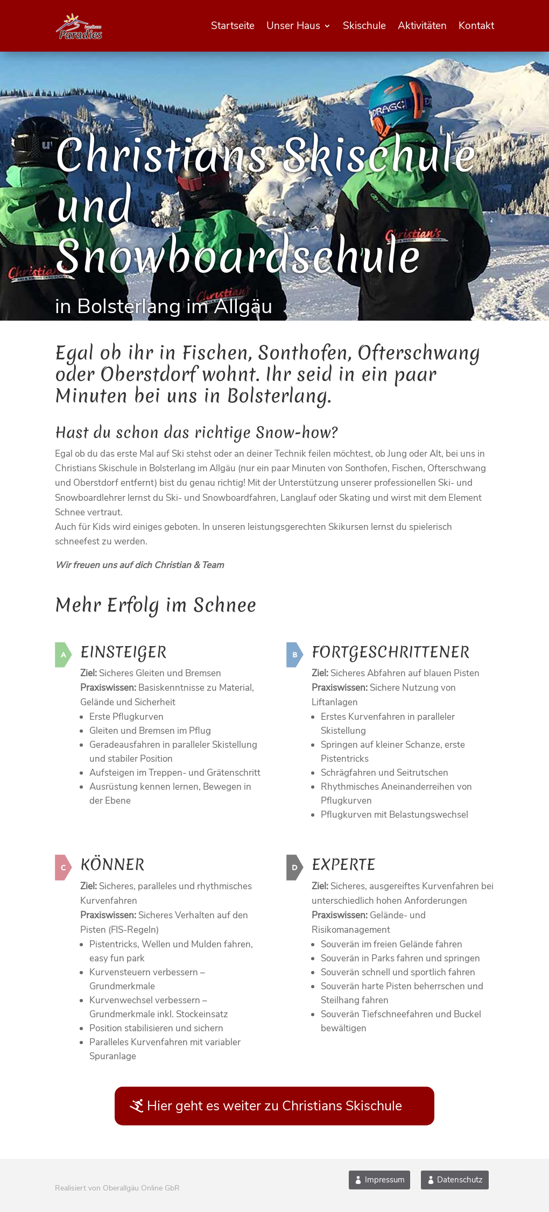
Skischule (364, 26)
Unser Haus (293, 26)
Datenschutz (460, 1179)
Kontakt (476, 26)
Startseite (233, 26)
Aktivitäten (422, 26)
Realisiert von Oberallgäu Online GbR (117, 1188)
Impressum (385, 1179)
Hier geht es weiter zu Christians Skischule (274, 1106)
